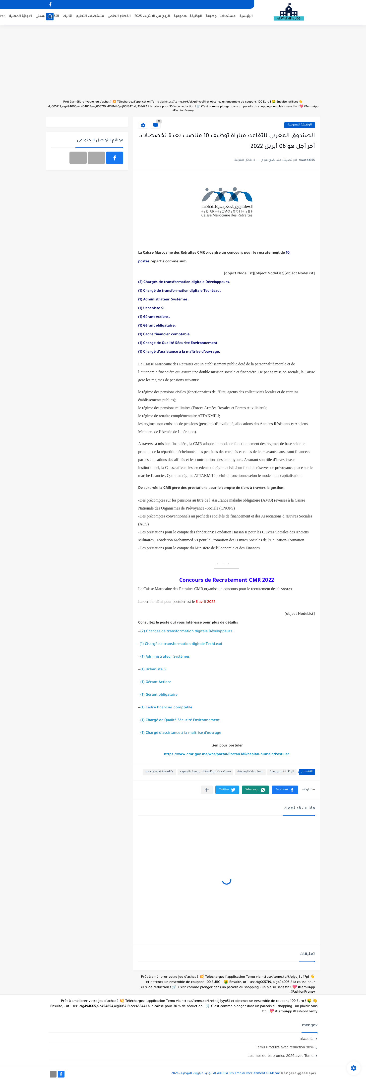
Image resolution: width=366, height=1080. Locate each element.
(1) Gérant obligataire (159, 695)
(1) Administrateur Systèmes (165, 657)
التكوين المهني (47, 16)
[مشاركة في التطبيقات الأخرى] (207, 790)
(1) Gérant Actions (156, 682)
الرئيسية (246, 16)
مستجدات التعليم (90, 16)
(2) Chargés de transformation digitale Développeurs (186, 632)
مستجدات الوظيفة (221, 16)
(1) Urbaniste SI (153, 670)
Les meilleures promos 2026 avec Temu (280, 1055)
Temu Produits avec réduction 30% (284, 1047)
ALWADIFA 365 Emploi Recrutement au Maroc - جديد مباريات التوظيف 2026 (225, 1073)
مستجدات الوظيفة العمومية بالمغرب (205, 772)
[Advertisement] (183, 65)
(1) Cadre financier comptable (166, 708)
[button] (285, 790)
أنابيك (67, 16)
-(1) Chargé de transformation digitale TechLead (180, 644)
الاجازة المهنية (20, 16)
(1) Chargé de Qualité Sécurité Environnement (180, 721)
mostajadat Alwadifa (159, 772)
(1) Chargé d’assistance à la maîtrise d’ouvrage (180, 733)
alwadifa (306, 1038)
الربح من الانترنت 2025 (152, 16)
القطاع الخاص (119, 16)
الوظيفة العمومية (188, 16)
